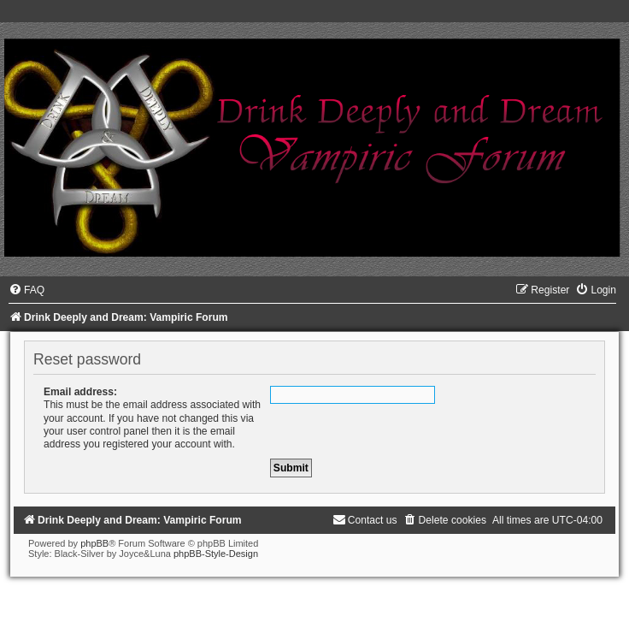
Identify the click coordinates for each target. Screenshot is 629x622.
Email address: (80, 392)
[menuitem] (26, 290)
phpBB (94, 543)
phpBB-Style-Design (215, 553)
